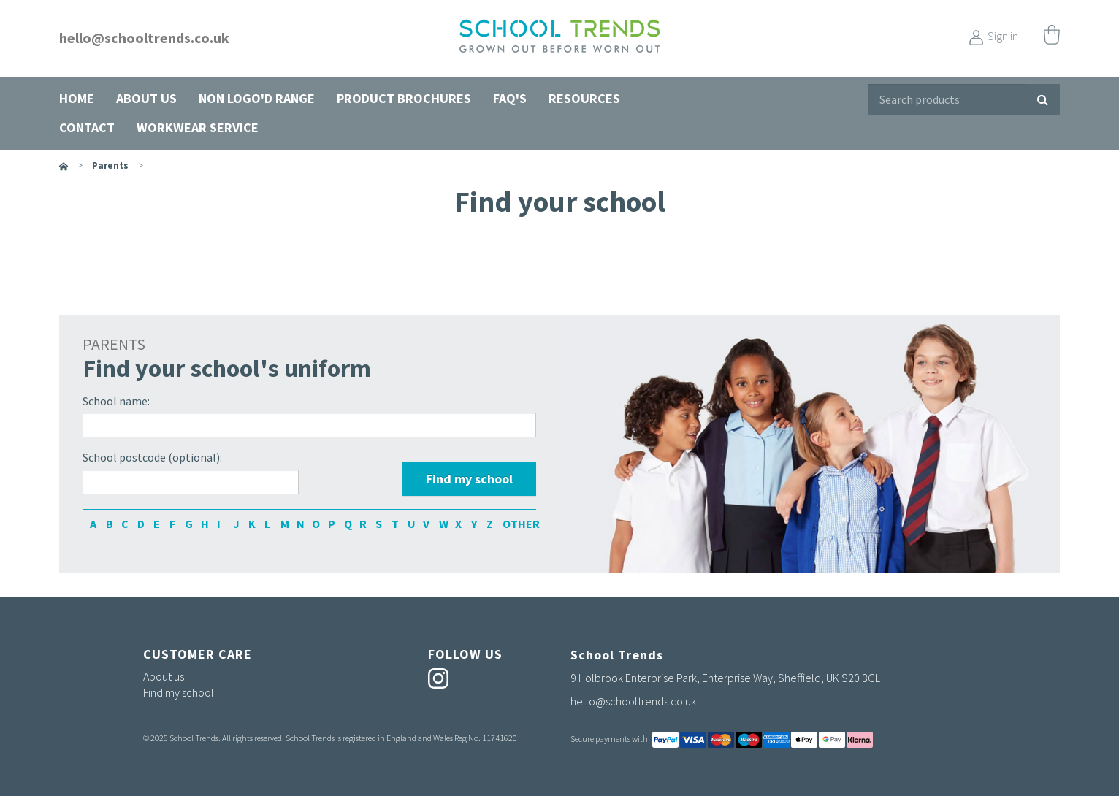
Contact (87, 127)
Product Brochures (404, 98)
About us (146, 98)
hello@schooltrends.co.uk (144, 37)
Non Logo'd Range (257, 98)
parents (110, 165)
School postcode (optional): (152, 457)
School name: (116, 401)
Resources (584, 98)
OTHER (507, 523)
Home (76, 98)
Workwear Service (198, 127)
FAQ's (510, 98)
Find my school (178, 692)
